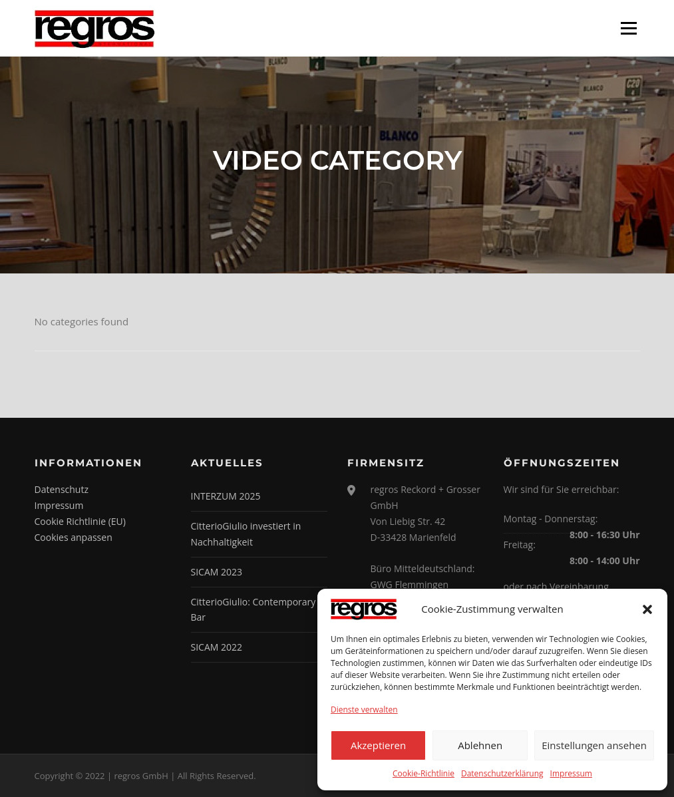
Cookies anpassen (73, 537)
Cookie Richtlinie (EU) (80, 521)
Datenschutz (61, 489)
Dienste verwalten (364, 709)
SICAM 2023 (217, 571)
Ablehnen (480, 745)
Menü (628, 28)
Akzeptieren (378, 745)
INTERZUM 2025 (226, 496)
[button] (647, 609)
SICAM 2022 (217, 647)
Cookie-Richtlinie (423, 773)
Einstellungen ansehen (594, 745)
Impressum (571, 773)
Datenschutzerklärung (502, 773)
